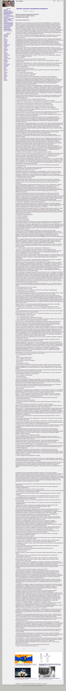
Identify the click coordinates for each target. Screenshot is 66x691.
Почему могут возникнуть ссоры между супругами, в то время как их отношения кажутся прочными (9, 13)
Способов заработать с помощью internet (8, 27)
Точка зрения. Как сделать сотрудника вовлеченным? (8, 23)
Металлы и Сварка (7, 58)
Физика (5, 74)
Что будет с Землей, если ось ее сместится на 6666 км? (49, 678)
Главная (54, 0)
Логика (5, 51)
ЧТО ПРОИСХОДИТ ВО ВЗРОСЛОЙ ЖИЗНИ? (23, 664)
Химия (5, 77)
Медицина (5, 56)
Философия (6, 75)
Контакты (58, 0)
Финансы (5, 76)
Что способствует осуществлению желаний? (23, 678)
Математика (6, 53)
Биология (5, 38)
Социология (6, 69)
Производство (6, 65)
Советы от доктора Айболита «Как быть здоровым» (9, 19)
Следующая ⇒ (32, 11)
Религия (5, 68)
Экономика (5, 80)
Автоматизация (6, 34)
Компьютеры (6, 49)
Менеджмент (6, 57)
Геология (5, 43)
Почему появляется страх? (8, 15)
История (5, 48)
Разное (5, 67)
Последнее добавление (8, 30)
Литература (6, 50)
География (5, 42)
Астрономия (6, 36)
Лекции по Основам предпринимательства (7, 29)
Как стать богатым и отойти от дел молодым (9, 17)
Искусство (5, 46)
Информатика (6, 45)
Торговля (5, 73)
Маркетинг (5, 52)
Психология (6, 66)
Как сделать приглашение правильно (8, 21)
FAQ (62, 0)
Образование (6, 60)
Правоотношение (7, 64)
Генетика (5, 41)
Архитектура (6, 35)
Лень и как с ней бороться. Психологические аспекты (8, 25)
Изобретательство (7, 44)
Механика (5, 59)
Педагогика (6, 61)
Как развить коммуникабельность (7, 10)
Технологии (6, 72)
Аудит (5, 37)
